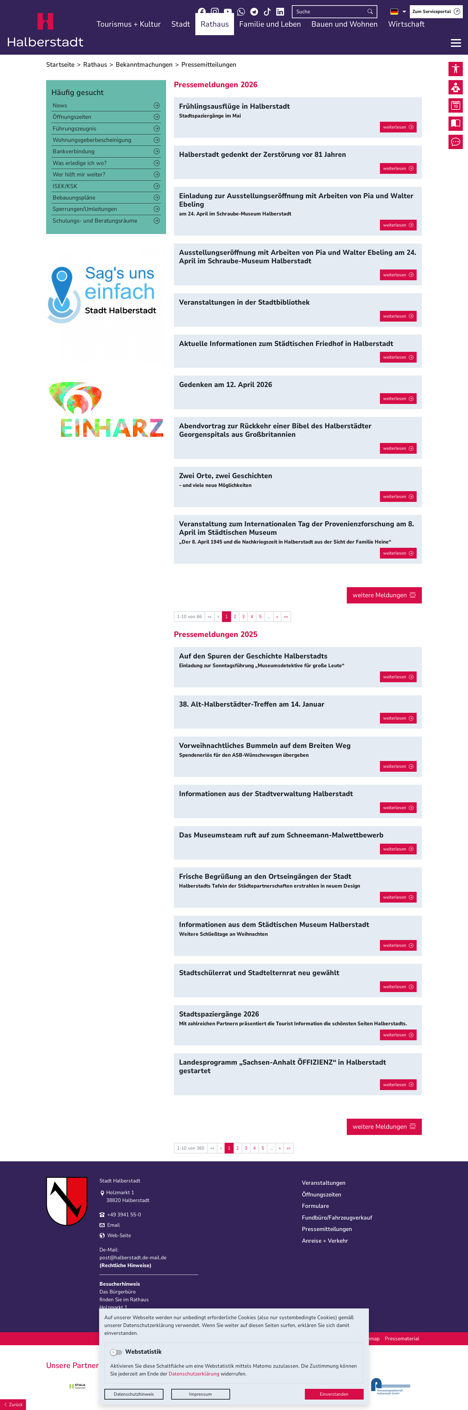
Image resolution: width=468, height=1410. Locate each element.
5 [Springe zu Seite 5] (260, 617)
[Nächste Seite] (277, 616)
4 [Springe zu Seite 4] (252, 617)
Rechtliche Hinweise (125, 1265)
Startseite (60, 64)
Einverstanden (334, 1394)
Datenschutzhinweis (134, 1394)
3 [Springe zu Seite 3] (243, 617)
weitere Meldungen (380, 595)
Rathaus (95, 64)
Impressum (200, 1394)
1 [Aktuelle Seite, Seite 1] (226, 617)
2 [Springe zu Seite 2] (235, 617)
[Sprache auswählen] (398, 11)
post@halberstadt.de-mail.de (132, 1257)
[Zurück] (13, 1404)
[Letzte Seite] (286, 616)
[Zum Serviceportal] (436, 11)
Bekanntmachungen (144, 64)
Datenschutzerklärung (194, 1373)
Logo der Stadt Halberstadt (46, 30)
